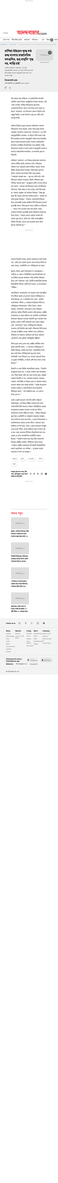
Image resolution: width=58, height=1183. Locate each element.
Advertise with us (47, 639)
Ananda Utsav (38, 633)
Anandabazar (3, 44)
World (8, 641)
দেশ (43, 40)
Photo (36, 636)
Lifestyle (29, 633)
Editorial (17, 633)
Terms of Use (47, 633)
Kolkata (8, 633)
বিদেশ (48, 40)
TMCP (40, 459)
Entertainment (10, 646)
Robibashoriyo (38, 641)
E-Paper (5, 33)
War (22, 459)
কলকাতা (27, 40)
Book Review (28, 642)
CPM (14, 464)
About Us (45, 636)
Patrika (36, 644)
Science (8, 651)
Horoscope (29, 646)
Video (35, 639)
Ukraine (31, 459)
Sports (8, 644)
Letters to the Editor (19, 637)
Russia (15, 459)
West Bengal (12, 44)
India (7, 639)
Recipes (28, 639)
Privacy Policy (47, 643)
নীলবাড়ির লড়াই (17, 40)
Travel (28, 636)
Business (9, 649)
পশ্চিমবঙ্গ (35, 40)
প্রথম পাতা (6, 40)
